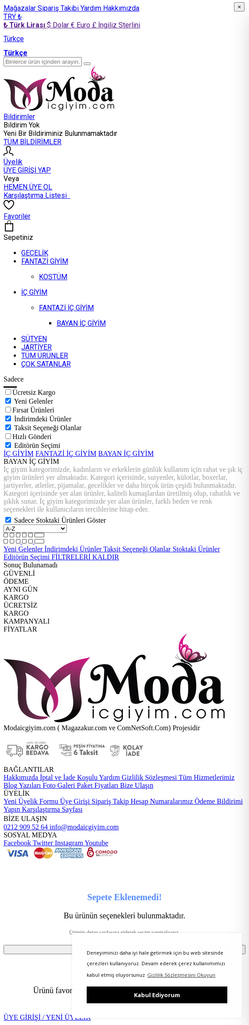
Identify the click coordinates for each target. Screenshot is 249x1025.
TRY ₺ (13, 16)
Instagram (68, 843)
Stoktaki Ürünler (196, 549)
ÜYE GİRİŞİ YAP (27, 170)
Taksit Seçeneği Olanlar (48, 428)
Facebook (17, 843)
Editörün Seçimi (37, 445)
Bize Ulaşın (136, 785)
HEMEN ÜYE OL (28, 187)
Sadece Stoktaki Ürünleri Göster (60, 520)
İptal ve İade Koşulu (67, 777)
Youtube (95, 843)
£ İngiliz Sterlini (116, 25)
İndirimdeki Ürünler (42, 419)
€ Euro (81, 25)
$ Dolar (59, 25)
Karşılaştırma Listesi (37, 195)
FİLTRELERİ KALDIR (85, 557)
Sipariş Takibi (59, 8)
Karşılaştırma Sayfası (51, 809)
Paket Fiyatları (97, 785)
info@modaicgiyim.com (83, 827)
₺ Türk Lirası (25, 25)
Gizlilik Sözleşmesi (148, 777)
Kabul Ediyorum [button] (157, 995)
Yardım (91, 8)
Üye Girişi (75, 801)
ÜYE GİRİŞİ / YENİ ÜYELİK (47, 1017)
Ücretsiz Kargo (33, 392)
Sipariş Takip (110, 801)
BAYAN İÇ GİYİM (126, 453)
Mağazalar (21, 8)
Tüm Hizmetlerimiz (205, 777)
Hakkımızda (121, 8)
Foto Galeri (58, 785)
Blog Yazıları (22, 785)
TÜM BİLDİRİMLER (32, 142)
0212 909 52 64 (26, 827)
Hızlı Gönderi (31, 436)
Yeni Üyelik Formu (31, 801)
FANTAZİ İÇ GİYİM (65, 453)
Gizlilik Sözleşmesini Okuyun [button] (181, 974)
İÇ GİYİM (19, 453)
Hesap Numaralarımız (161, 801)
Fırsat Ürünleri (33, 410)
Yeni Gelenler (33, 401)
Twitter (42, 843)
